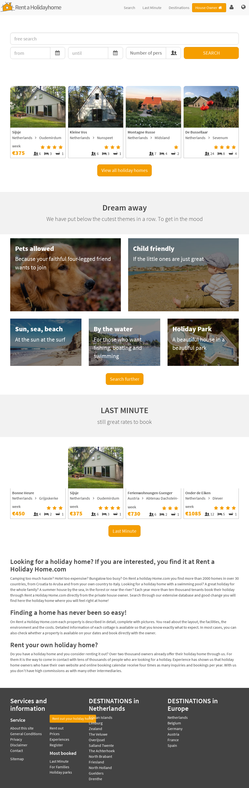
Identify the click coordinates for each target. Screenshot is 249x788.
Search (129, 7)
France (173, 739)
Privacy (16, 739)
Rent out (56, 728)
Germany (175, 728)
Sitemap (17, 758)
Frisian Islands (100, 717)
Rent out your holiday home (72, 718)
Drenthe (95, 778)
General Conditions (26, 733)
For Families (59, 766)
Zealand (95, 728)
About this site (22, 728)
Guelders (96, 773)
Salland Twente (101, 745)
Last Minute (151, 7)
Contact (16, 750)
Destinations (179, 7)
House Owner (209, 7)
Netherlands (178, 717)
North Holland (100, 767)
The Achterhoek (102, 750)
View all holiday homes (124, 170)
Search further (124, 379)
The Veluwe (98, 734)
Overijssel (97, 739)
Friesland (96, 762)
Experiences (59, 739)
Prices (55, 733)
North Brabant (100, 756)
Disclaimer (18, 744)
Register (56, 744)
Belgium (174, 723)
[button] (231, 7)
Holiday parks (61, 772)
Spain (172, 745)
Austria (173, 734)
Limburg (96, 723)
